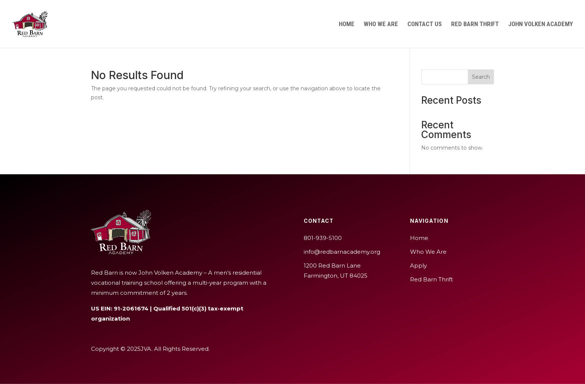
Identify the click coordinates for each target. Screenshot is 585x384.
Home (346, 24)
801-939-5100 (323, 237)
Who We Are (381, 24)
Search (481, 77)
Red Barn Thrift (475, 24)
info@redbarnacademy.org (342, 251)
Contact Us (424, 24)
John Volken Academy (540, 24)
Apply (418, 265)
